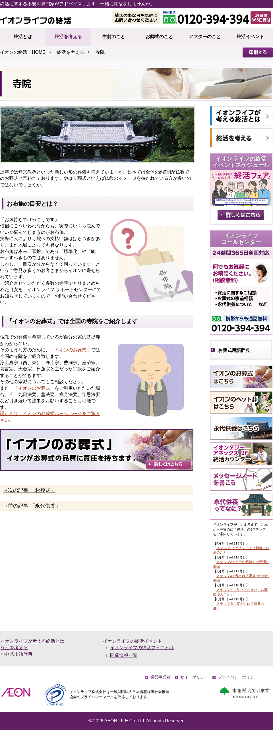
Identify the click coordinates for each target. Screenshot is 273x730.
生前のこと (113, 36)
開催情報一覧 (123, 655)
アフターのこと (205, 36)
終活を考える (68, 36)
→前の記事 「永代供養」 (32, 506)
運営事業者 (160, 677)
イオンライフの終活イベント (132, 641)
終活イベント (250, 36)
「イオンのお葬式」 (70, 349)
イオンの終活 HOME (23, 52)
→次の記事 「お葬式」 (29, 490)
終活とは (23, 36)
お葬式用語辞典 (234, 350)
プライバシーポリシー (238, 677)
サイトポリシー (194, 677)
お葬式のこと (159, 36)
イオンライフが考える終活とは (32, 641)
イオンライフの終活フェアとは (142, 647)
